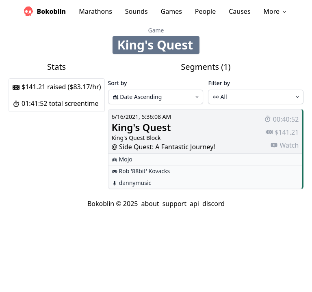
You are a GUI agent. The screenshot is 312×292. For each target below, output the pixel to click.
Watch (284, 145)
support (174, 203)
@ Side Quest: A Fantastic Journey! (163, 146)
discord (213, 203)
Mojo (125, 159)
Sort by (117, 83)
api (194, 203)
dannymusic (135, 183)
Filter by (219, 83)
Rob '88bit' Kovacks (144, 171)
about (150, 203)
